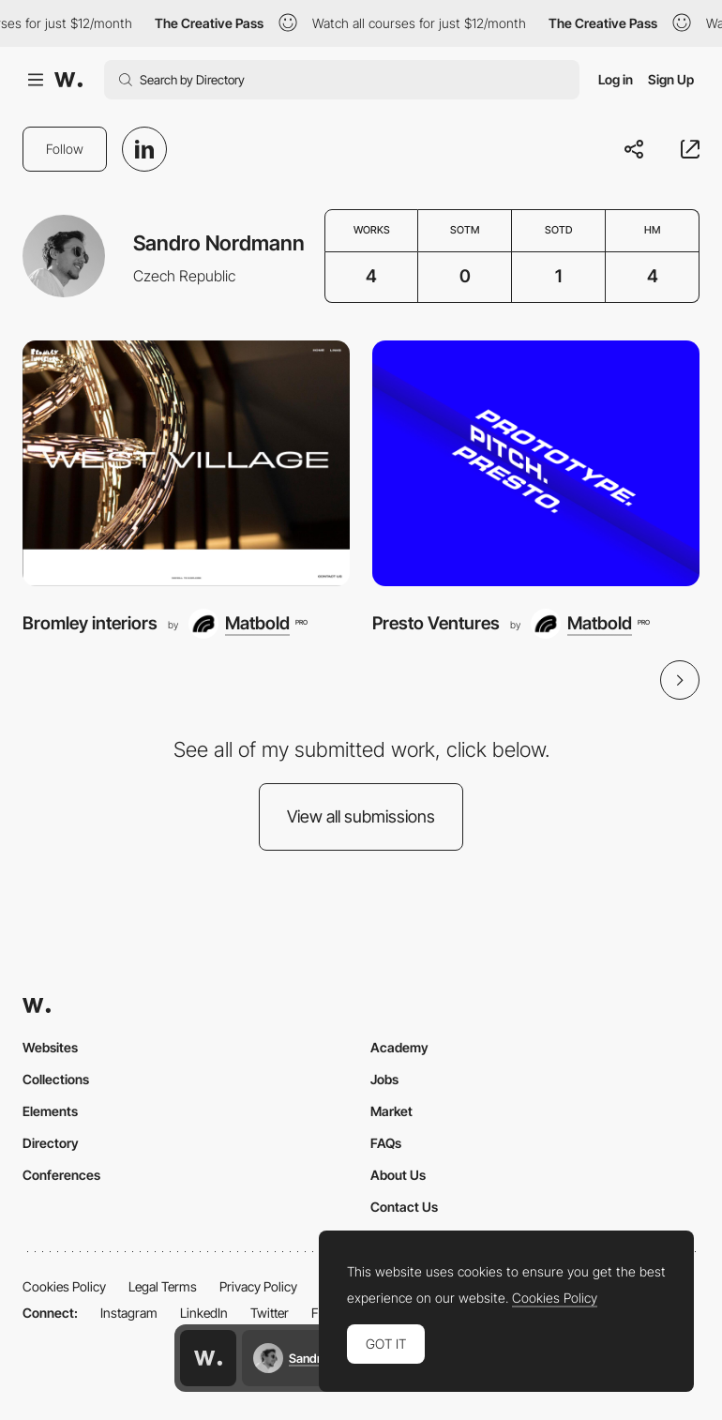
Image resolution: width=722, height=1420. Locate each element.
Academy (399, 1047)
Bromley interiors (90, 623)
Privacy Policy (258, 1286)
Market (391, 1111)
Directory (51, 1143)
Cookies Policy (64, 1286)
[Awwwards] (68, 79)
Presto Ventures (436, 623)
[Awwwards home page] (208, 1358)
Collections (56, 1079)
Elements (50, 1111)
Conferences (61, 1175)
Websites (50, 1047)
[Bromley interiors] (186, 463)
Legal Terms (162, 1286)
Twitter (269, 1313)
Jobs (384, 1079)
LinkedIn (204, 1313)
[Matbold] (247, 624)
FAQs (385, 1143)
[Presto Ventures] (535, 463)
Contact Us (404, 1207)
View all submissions (361, 816)
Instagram (129, 1313)
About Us (398, 1175)
